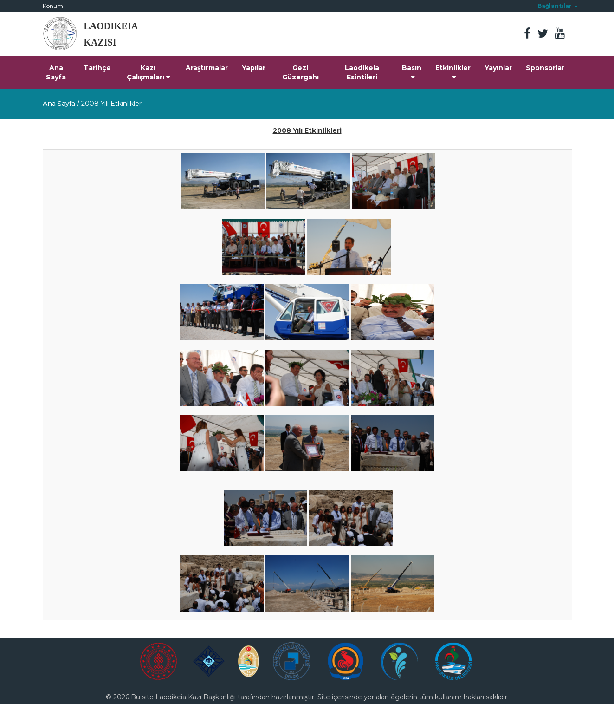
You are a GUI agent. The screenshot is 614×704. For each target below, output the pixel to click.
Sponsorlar (545, 68)
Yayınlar (498, 68)
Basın (411, 72)
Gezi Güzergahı (300, 72)
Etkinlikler (453, 72)
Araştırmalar (207, 68)
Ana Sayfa (56, 72)
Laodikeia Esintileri (362, 72)
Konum (53, 5)
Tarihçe (97, 68)
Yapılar (253, 68)
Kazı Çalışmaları (148, 72)
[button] (557, 5)
